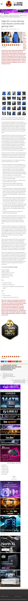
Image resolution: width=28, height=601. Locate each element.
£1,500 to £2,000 (5, 469)
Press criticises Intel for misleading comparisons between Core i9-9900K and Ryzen (10, 375)
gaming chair (18, 366)
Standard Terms (23, 599)
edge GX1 (14, 365)
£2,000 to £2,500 (5, 471)
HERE (16, 267)
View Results (14, 479)
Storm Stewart (5, 28)
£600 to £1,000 (5, 466)
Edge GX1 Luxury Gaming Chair (7, 366)
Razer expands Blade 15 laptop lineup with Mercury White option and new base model (18, 380)
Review (13, 368)
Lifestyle (18, 29)
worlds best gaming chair (6, 369)
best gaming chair (7, 365)
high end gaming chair (6, 368)
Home (1, 15)
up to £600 (4, 465)
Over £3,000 (4, 474)
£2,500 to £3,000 (5, 472)
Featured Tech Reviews (14, 15)
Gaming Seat (14, 29)
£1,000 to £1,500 (5, 468)
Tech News (6, 15)
